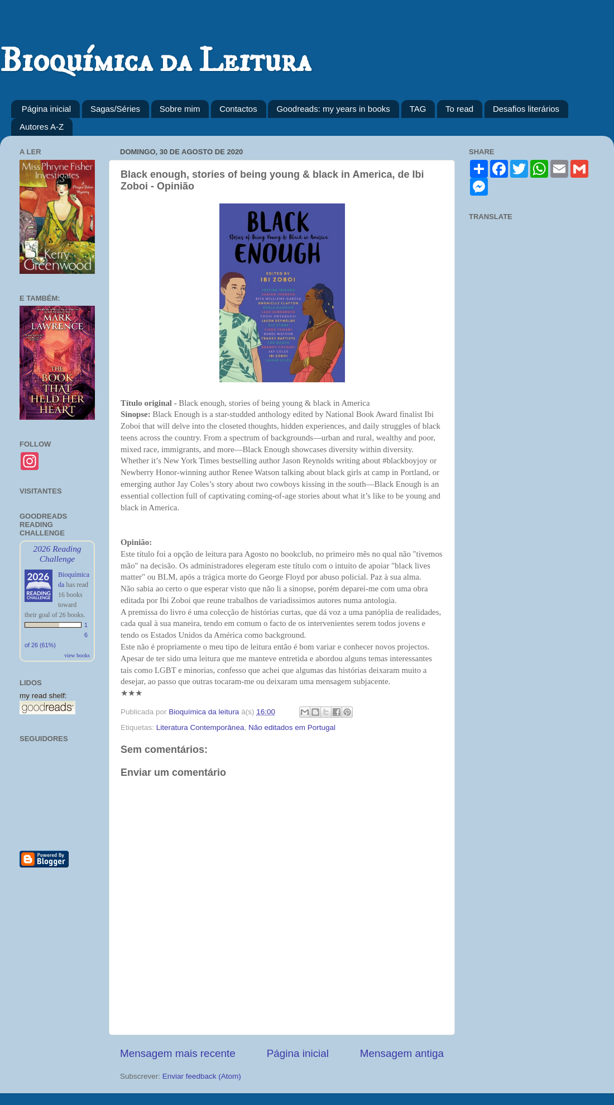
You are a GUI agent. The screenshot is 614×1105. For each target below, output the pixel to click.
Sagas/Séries (115, 108)
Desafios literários (526, 108)
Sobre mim (180, 108)
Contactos (238, 108)
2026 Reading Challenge (57, 553)
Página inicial (46, 108)
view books (77, 655)
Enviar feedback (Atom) (201, 1076)
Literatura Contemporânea (200, 727)
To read (459, 108)
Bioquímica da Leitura (155, 61)
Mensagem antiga (402, 1053)
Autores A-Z (42, 126)
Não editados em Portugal (291, 727)
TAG (418, 108)
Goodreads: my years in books (333, 108)
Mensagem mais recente (178, 1053)
